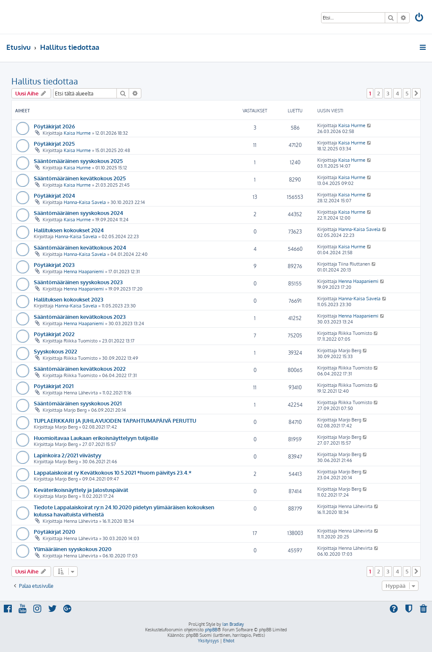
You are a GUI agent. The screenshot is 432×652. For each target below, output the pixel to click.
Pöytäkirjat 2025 (54, 143)
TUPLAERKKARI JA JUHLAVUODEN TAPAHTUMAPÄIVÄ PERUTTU (115, 420)
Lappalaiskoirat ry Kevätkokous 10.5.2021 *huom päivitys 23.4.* (113, 472)
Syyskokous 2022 (55, 351)
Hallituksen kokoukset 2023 (68, 299)
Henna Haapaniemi (84, 271)
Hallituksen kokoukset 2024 (69, 230)
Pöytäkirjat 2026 (54, 126)
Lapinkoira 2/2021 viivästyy (67, 455)
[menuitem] (420, 18)
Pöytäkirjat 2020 (54, 531)
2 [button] (378, 93)
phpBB (211, 629)
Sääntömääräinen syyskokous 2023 (78, 281)
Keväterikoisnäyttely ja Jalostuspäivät (81, 489)
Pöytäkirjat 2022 (54, 333)
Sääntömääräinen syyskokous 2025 (78, 160)
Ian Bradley (233, 624)
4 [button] (397, 93)
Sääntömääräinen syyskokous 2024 (78, 212)
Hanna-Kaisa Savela (85, 202)
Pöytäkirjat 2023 (54, 264)
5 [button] (406, 93)
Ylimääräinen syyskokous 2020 (72, 548)
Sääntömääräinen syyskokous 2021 (78, 403)
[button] (416, 93)
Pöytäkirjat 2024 (54, 195)
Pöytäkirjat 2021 (53, 385)
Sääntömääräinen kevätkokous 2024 (80, 247)
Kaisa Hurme (77, 133)
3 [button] (387, 93)
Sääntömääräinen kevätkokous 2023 (80, 316)
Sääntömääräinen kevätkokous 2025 (80, 178)
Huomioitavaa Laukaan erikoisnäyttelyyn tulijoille (96, 437)
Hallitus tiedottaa (44, 81)
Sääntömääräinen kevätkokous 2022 (80, 368)
